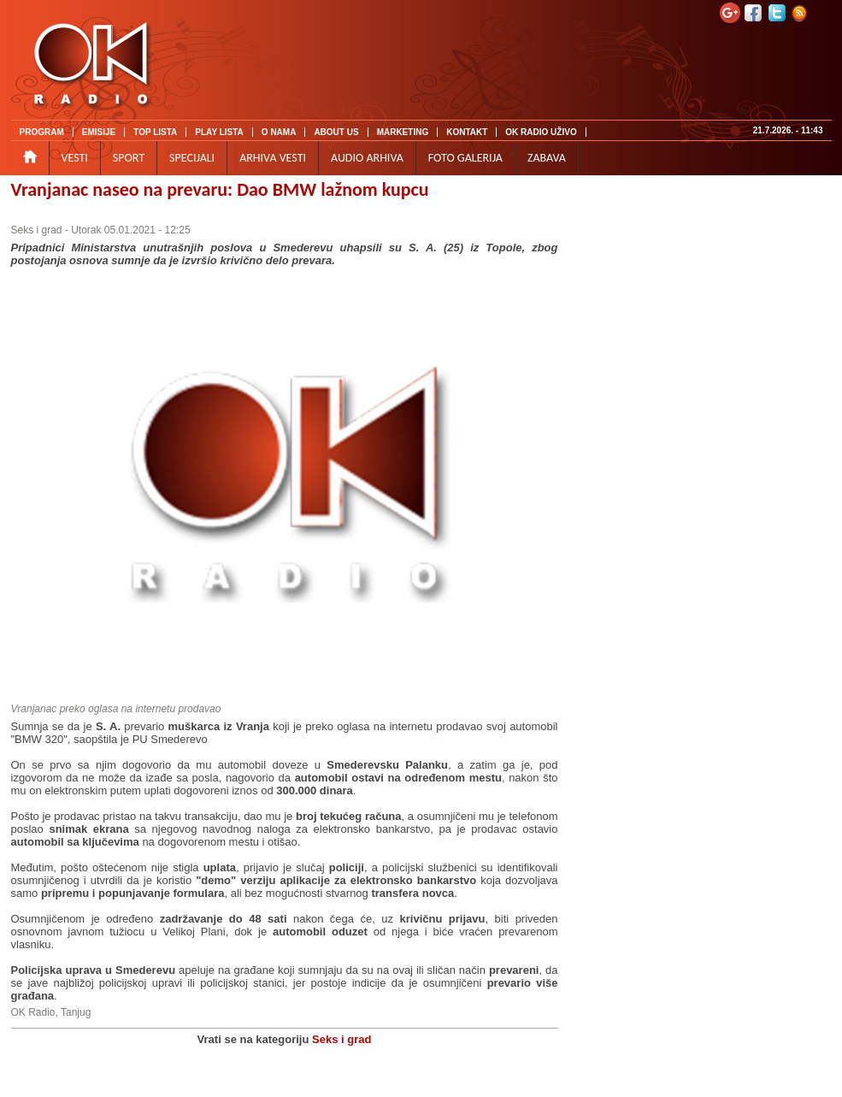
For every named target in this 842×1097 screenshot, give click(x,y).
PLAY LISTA (219, 132)
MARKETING (403, 132)
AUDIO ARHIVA (367, 157)
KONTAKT (466, 132)
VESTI (75, 157)
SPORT (128, 157)
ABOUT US (336, 132)
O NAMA (279, 132)
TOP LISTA (155, 132)
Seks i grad (36, 230)
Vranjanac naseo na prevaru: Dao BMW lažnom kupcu (220, 189)
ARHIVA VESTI (272, 157)
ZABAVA (546, 157)
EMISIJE (98, 132)
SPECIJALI (192, 157)
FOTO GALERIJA (465, 157)
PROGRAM (42, 132)
